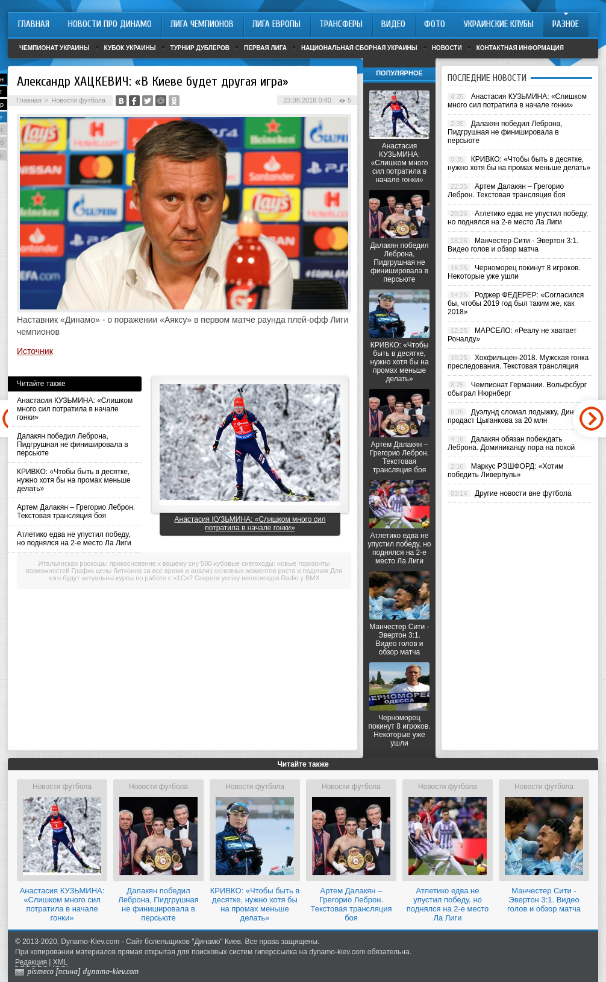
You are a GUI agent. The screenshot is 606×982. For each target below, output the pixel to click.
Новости (447, 48)
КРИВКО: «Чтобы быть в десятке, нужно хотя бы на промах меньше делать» (74, 480)
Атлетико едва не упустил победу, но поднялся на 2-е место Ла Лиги (74, 538)
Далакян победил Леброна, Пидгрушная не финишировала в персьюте (72, 444)
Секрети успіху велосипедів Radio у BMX (257, 577)
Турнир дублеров (200, 48)
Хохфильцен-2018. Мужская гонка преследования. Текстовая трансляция (518, 361)
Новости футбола (78, 100)
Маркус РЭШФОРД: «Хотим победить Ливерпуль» (505, 470)
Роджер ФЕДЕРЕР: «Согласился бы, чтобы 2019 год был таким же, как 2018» (516, 303)
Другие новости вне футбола (523, 493)
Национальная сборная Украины (359, 48)
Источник (35, 351)
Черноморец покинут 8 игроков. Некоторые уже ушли (400, 730)
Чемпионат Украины (54, 48)
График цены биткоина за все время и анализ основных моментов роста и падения (200, 570)
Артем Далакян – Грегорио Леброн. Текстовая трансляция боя (76, 511)
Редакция (31, 962)
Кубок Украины (130, 48)
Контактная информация (520, 48)
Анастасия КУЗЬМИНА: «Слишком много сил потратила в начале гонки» (75, 409)
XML (60, 962)
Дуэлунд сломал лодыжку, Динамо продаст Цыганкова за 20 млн (517, 416)
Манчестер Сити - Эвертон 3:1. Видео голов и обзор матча (399, 639)
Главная (29, 100)
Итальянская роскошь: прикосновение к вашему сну (119, 563)
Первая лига (265, 48)
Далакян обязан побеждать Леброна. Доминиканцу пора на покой (511, 443)
